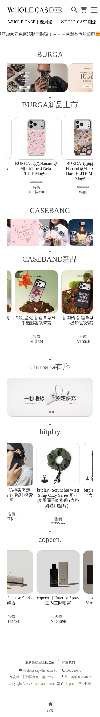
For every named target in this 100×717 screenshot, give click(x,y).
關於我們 (68, 675)
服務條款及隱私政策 (39, 675)
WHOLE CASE (44, 696)
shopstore (71, 696)
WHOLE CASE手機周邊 (30, 22)
